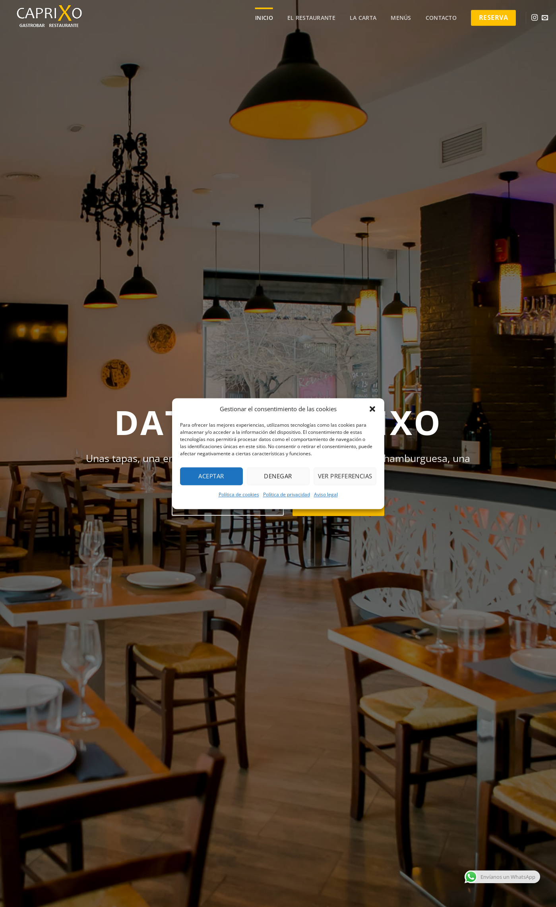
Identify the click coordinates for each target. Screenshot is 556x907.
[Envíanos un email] (545, 17)
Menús (401, 17)
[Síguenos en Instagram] (534, 17)
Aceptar (211, 476)
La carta (363, 17)
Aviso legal (326, 494)
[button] (372, 409)
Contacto (441, 17)
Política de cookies (239, 494)
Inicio (264, 17)
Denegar (278, 476)
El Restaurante (311, 17)
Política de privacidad (286, 494)
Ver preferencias (345, 476)
